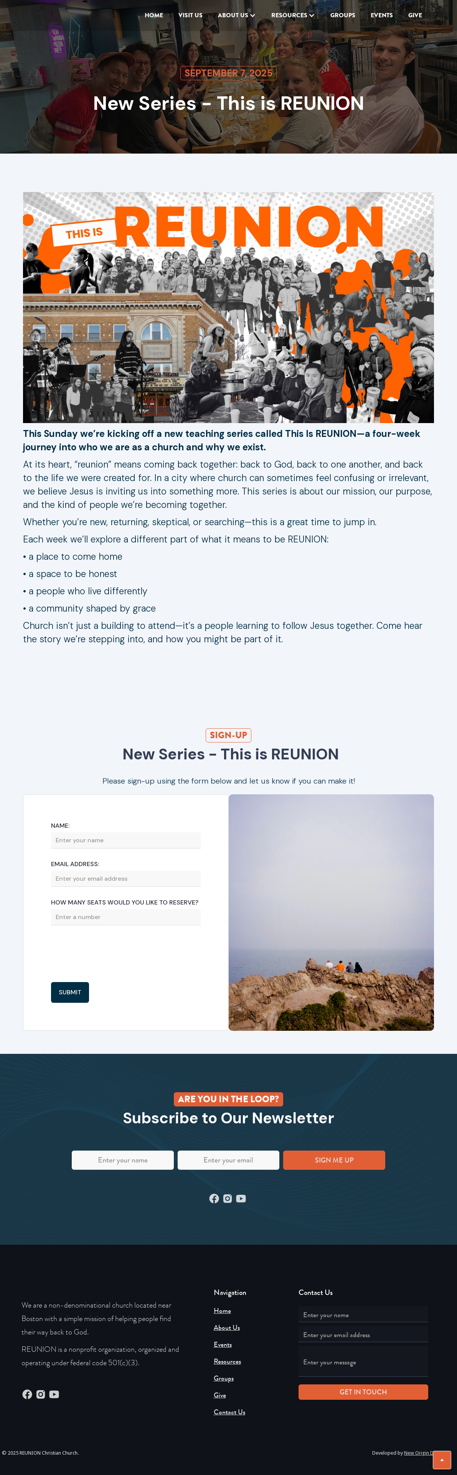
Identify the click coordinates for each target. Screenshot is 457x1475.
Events (223, 1344)
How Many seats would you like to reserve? (124, 902)
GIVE (415, 15)
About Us (227, 1327)
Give (220, 1395)
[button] (237, 15)
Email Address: (75, 864)
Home (154, 15)
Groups (342, 15)
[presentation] (109, 954)
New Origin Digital (424, 1453)
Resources (227, 1361)
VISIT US (190, 15)
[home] (50, 15)
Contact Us (229, 1412)
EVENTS (382, 15)
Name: (60, 825)
